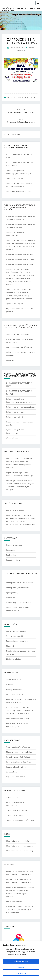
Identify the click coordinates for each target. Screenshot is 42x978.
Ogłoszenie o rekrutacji (15, 412)
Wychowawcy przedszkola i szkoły (19, 602)
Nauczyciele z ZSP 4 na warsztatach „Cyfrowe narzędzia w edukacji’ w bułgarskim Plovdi (19, 909)
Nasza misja (10, 550)
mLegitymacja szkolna (15, 694)
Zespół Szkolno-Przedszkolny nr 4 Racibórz (21, 9)
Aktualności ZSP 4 (14, 97)
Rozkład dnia (11, 555)
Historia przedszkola (14, 545)
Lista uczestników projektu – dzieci (19, 254)
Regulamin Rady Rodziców (16, 777)
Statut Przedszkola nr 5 (15, 815)
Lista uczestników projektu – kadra (19, 264)
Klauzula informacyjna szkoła (17, 841)
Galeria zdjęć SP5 (29, 97)
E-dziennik (10, 684)
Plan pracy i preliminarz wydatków (19, 752)
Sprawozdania (11, 772)
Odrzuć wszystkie (21, 973)
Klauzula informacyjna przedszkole (19, 846)
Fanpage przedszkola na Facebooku (19, 583)
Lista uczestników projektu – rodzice (20, 259)
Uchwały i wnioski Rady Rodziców (18, 757)
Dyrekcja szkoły (12, 592)
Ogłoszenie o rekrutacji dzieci (17, 334)
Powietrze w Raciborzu (15, 510)
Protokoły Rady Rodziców (16, 767)
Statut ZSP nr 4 (12, 797)
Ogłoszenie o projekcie (15, 178)
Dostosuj (21, 967)
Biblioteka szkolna (13, 659)
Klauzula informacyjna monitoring (19, 851)
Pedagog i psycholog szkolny (17, 641)
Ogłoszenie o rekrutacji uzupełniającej (20, 407)
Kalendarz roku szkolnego (16, 631)
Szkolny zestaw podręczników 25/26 (20, 820)
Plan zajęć (10, 360)
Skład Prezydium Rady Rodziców (18, 747)
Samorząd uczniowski (14, 636)
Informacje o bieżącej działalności (19, 762)
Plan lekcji (10, 646)
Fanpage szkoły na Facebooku (17, 588)
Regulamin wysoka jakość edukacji (19, 347)
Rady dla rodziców (13, 560)
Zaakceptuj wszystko (21, 961)
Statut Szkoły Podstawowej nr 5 (18, 810)
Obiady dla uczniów (13, 679)
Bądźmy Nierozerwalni (14, 689)
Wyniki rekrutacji (12, 438)
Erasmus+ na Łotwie (14, 901)
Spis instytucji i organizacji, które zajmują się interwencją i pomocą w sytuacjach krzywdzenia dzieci (19, 710)
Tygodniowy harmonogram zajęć (18, 191)
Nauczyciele (10, 597)
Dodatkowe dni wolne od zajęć (17, 718)
